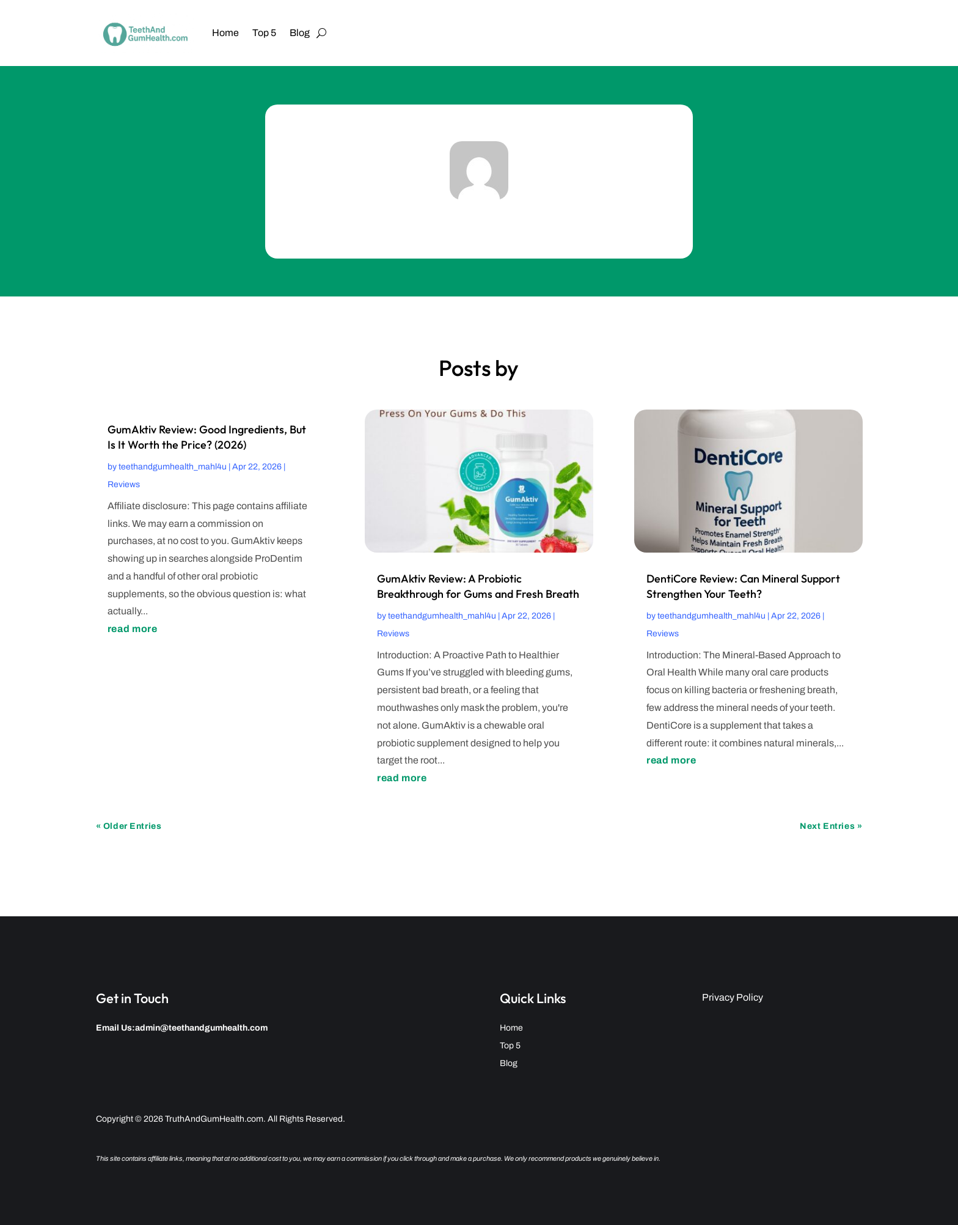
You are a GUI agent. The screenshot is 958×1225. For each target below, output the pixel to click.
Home (225, 33)
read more (133, 629)
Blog (300, 33)
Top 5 (264, 33)
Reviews (124, 484)
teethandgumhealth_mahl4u (173, 466)
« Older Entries (128, 826)
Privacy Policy (732, 997)
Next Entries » (831, 826)
